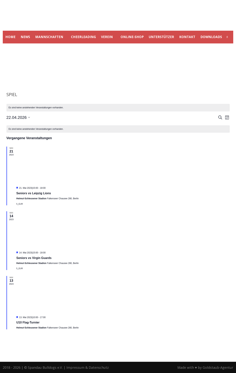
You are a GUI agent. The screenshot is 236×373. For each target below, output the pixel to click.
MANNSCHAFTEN (49, 37)
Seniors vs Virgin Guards (34, 258)
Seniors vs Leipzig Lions (33, 193)
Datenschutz (99, 367)
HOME (10, 37)
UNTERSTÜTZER (161, 37)
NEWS (25, 37)
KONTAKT (187, 37)
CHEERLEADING (83, 37)
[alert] (118, 107)
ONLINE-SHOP (132, 37)
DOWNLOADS (211, 37)
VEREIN (107, 37)
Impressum (75, 367)
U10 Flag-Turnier (28, 322)
